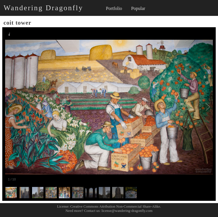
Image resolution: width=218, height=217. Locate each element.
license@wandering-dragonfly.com (126, 211)
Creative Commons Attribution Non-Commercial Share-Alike (115, 206)
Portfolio (114, 8)
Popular (138, 8)
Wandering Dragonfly (43, 8)
